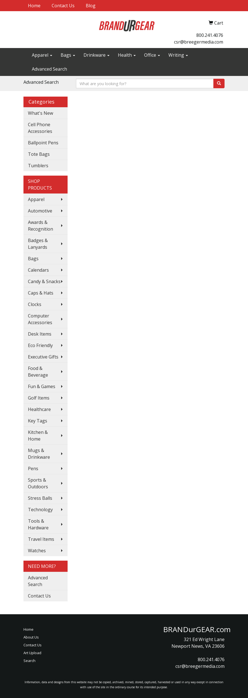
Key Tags (37, 421)
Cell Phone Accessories (40, 127)
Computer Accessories (40, 319)
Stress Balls (40, 498)
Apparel (42, 55)
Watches (37, 551)
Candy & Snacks (44, 281)
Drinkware (96, 55)
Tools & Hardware (38, 524)
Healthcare (39, 409)
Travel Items (41, 539)
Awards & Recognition (40, 225)
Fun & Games (41, 386)
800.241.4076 (209, 35)
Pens (33, 468)
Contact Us (63, 6)
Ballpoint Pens (43, 143)
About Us (31, 637)
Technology (40, 509)
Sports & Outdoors (38, 483)
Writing (178, 55)
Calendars (38, 270)
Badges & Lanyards (38, 243)
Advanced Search (49, 69)
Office (152, 55)
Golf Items (38, 398)
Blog (91, 6)
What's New (40, 113)
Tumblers (38, 165)
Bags (68, 55)
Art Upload (32, 652)
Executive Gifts (43, 357)
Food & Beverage (38, 371)
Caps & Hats (40, 293)
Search (29, 660)
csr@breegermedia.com (198, 42)
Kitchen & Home (38, 435)
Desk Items (39, 334)
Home (34, 6)
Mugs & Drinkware (39, 453)
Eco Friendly (40, 345)
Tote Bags (39, 154)
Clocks (34, 304)
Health (127, 55)
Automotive (40, 211)
